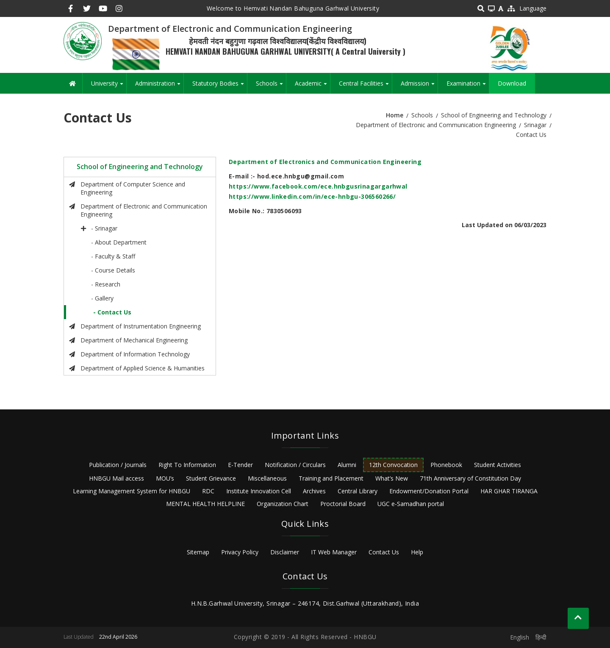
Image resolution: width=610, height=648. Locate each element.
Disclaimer (284, 552)
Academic (312, 86)
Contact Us (384, 552)
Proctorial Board (343, 504)
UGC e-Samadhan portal (410, 504)
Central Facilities (365, 86)
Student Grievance (211, 478)
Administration (159, 86)
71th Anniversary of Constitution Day (470, 478)
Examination (467, 86)
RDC (208, 491)
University (108, 86)
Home (394, 115)
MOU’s (165, 478)
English (519, 637)
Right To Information (187, 465)
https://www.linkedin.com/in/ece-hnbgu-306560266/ (312, 196)
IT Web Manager (334, 552)
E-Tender (240, 465)
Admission (419, 86)
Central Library (357, 491)
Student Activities (497, 465)
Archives (314, 491)
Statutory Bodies (219, 86)
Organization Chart (282, 504)
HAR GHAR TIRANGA (509, 491)
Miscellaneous (267, 478)
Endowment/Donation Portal (429, 491)
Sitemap (198, 552)
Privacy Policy (239, 552)
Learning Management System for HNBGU (131, 491)
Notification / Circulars (295, 465)
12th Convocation (393, 465)
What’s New (391, 478)
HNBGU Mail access (116, 478)
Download (512, 83)
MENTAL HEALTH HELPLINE (205, 504)
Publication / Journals (118, 465)
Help (417, 552)
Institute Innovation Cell (258, 491)
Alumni (347, 465)
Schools (271, 86)
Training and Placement (331, 478)
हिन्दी (540, 637)
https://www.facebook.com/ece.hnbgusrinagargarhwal (318, 186)
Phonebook (446, 465)
